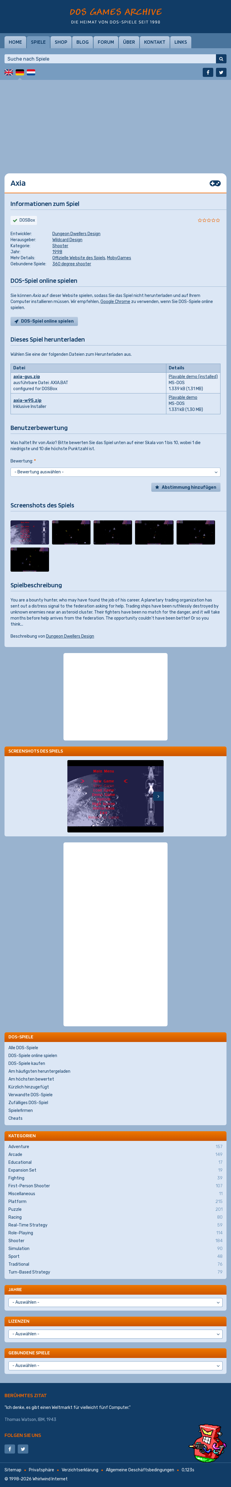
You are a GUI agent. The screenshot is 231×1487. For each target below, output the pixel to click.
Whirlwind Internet (50, 1479)
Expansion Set (115, 1170)
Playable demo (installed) (193, 376)
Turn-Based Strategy (115, 1272)
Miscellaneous (115, 1194)
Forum (106, 42)
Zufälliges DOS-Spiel (28, 1102)
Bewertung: (23, 461)
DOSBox (27, 220)
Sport (115, 1257)
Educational (115, 1163)
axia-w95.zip (27, 400)
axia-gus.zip (26, 376)
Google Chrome (115, 301)
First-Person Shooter (115, 1186)
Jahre (15, 1289)
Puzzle (115, 1210)
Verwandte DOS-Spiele (30, 1094)
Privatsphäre (41, 1470)
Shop (61, 42)
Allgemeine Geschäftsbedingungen (140, 1470)
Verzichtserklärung (80, 1470)
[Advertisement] (115, 122)
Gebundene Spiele (29, 1353)
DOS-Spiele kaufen (26, 1063)
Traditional (115, 1264)
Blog (82, 42)
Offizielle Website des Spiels (78, 257)
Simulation (115, 1249)
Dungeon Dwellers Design (76, 233)
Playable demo (183, 397)
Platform (115, 1202)
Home (15, 42)
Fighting (115, 1178)
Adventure (115, 1147)
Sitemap (13, 1470)
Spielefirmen (20, 1110)
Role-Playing (115, 1233)
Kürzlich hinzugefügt (28, 1087)
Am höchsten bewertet (31, 1079)
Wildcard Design (67, 239)
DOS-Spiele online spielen (32, 1055)
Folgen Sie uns (23, 1435)
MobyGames (119, 257)
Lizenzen (18, 1321)
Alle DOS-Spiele (23, 1047)
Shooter (60, 245)
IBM (41, 1419)
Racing (115, 1217)
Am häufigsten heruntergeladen (39, 1071)
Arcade (115, 1155)
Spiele (38, 42)
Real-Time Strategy (115, 1225)
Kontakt (154, 42)
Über (129, 42)
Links (180, 42)
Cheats (15, 1118)
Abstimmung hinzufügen (189, 487)
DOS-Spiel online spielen (47, 321)
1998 (57, 251)
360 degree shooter (71, 264)
